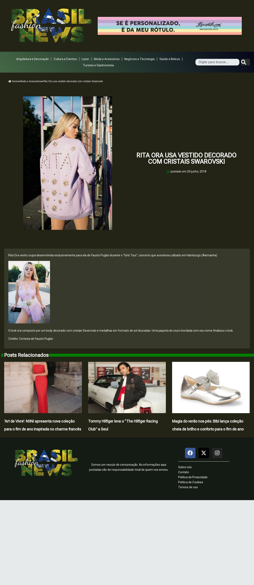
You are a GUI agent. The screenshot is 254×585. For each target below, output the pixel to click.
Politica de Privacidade (193, 477)
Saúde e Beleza (169, 59)
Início (13, 81)
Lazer (85, 59)
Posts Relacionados (26, 355)
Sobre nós (185, 467)
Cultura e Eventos (65, 59)
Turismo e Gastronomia (98, 65)
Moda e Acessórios (107, 59)
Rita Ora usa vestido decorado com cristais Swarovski (186, 158)
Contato (183, 472)
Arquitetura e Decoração (32, 59)
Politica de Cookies (190, 482)
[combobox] (217, 62)
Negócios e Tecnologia (139, 59)
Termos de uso (188, 487)
